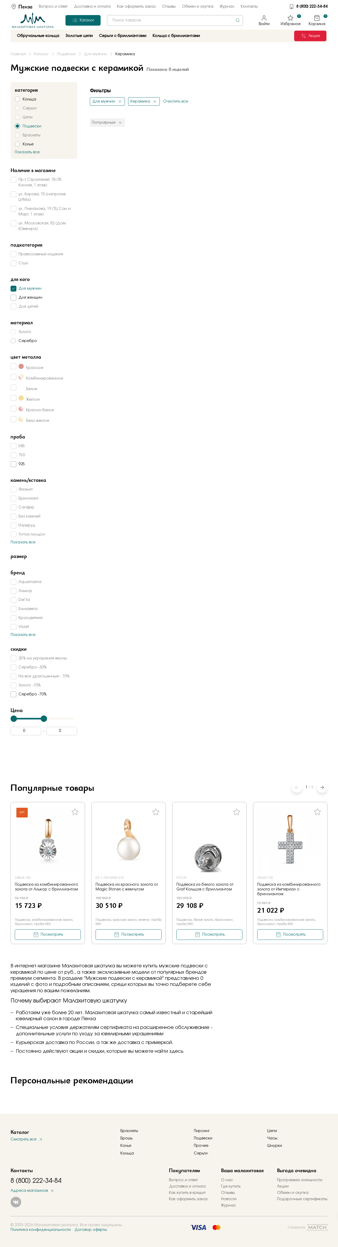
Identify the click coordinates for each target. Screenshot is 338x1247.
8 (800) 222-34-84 (311, 6)
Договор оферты (90, 1230)
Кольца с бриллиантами (176, 36)
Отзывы (169, 6)
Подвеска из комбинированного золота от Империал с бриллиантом (289, 889)
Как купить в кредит (187, 1193)
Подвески (203, 1138)
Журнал (227, 6)
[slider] (14, 718)
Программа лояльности (299, 1180)
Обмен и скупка (197, 6)
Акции (283, 1186)
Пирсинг (202, 1131)
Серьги (201, 1153)
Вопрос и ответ (53, 6)
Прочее (201, 1146)
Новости (229, 1199)
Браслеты (129, 1131)
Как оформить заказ (136, 6)
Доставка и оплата (92, 6)
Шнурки (274, 1146)
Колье (125, 1146)
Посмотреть (52, 934)
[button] (322, 787)
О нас (227, 1180)
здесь (176, 1051)
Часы (272, 1138)
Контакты (249, 6)
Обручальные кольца (38, 36)
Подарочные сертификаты (302, 1199)
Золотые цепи (79, 36)
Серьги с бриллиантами (122, 36)
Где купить (231, 1186)
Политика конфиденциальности (41, 1230)
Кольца (127, 1153)
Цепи (272, 1131)
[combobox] (175, 20)
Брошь (126, 1138)
